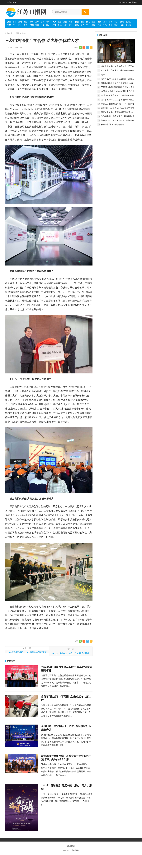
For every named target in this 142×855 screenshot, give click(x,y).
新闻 (9, 22)
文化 (88, 22)
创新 (65, 25)
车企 (48, 25)
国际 (25, 22)
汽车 (32, 25)
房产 (54, 22)
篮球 (42, 22)
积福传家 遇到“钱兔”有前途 (112, 124)
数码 (60, 25)
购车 (37, 25)
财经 (9, 25)
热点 (14, 22)
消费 (25, 25)
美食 (110, 25)
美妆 (88, 25)
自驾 (93, 22)
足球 (37, 22)
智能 (70, 25)
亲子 (82, 25)
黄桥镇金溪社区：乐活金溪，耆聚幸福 (117, 120)
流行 (93, 25)
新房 (60, 22)
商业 (20, 25)
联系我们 (71, 846)
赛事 (48, 22)
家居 (70, 22)
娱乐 (122, 25)
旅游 (77, 22)
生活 (105, 25)
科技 (54, 25)
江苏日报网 (11, 2)
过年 (103, 74)
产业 (14, 25)
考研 (116, 22)
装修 (65, 22)
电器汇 (128, 22)
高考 (105, 22)
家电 (122, 22)
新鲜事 (128, 25)
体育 (32, 22)
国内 (20, 22)
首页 (17, 33)
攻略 (82, 22)
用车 (42, 25)
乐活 (99, 25)
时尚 (77, 25)
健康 (116, 25)
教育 (99, 22)
